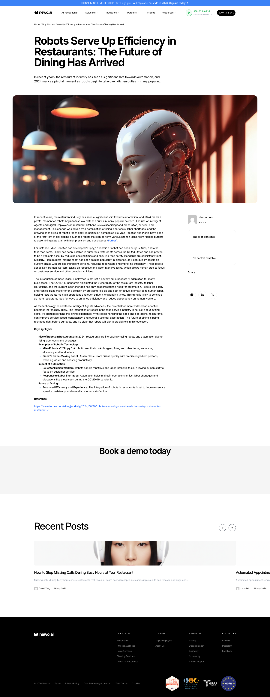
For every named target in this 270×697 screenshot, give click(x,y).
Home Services (124, 651)
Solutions (92, 12)
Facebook (227, 651)
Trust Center (122, 683)
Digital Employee (163, 640)
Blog (44, 24)
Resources (169, 12)
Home (37, 24)
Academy (193, 651)
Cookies (136, 683)
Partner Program (197, 661)
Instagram (227, 645)
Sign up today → (180, 3)
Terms (58, 683)
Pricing (151, 12)
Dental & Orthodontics (127, 661)
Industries (113, 12)
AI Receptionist (70, 12)
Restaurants (122, 640)
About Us (159, 645)
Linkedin (226, 640)
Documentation (196, 645)
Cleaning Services (125, 656)
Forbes (112, 240)
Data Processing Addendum (97, 683)
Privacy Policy (72, 683)
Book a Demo (226, 12)
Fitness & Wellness (126, 645)
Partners (133, 12)
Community (194, 656)
